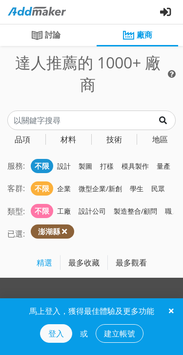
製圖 (85, 166)
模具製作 (135, 166)
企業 (64, 188)
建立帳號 (119, 333)
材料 (68, 139)
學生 (136, 188)
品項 (22, 139)
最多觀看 (131, 262)
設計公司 (92, 211)
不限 (42, 166)
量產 (163, 166)
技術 (114, 139)
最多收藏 (84, 262)
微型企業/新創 (100, 188)
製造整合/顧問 (135, 211)
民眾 (158, 188)
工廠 (64, 211)
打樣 (107, 166)
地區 (160, 139)
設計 (64, 166)
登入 (56, 333)
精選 (44, 262)
